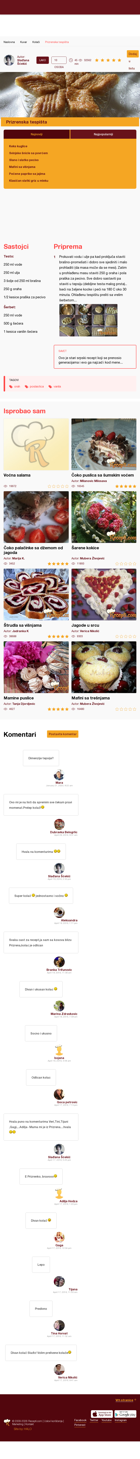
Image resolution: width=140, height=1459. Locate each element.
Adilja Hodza (68, 1213)
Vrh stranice (124, 1417)
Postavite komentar (63, 734)
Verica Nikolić (67, 1395)
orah (17, 386)
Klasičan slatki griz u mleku (28, 180)
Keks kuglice (18, 146)
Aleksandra (69, 925)
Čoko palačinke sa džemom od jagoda (36, 528)
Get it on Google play (125, 1431)
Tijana (73, 1304)
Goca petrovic (67, 1112)
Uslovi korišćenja (53, 1438)
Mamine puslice (36, 676)
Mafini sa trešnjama (104, 676)
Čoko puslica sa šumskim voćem (104, 453)
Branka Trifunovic (59, 976)
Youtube (107, 1437)
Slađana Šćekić (23, 61)
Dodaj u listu (133, 54)
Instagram (121, 1437)
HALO (28, 1446)
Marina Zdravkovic (64, 1021)
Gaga (59, 1259)
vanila (57, 386)
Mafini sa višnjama (22, 166)
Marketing (17, 1441)
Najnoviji (36, 134)
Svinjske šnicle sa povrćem (28, 153)
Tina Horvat (59, 1349)
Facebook (80, 1437)
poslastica (37, 386)
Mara (59, 784)
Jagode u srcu (104, 603)
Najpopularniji (103, 134)
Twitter (94, 1437)
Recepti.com (70, 7)
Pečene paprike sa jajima (27, 173)
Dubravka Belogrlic (63, 834)
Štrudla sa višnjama (36, 603)
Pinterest (79, 1442)
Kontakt (29, 1441)
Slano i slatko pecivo (24, 160)
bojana (59, 1066)
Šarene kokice (104, 528)
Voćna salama (36, 453)
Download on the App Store (102, 1431)
